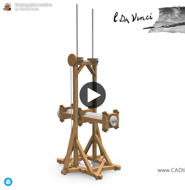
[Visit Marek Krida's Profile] (7, 7)
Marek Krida (29, 9)
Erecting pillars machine (33, 4)
